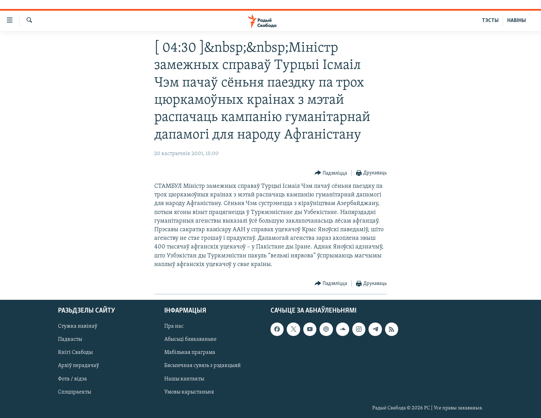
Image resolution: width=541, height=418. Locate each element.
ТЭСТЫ (490, 20)
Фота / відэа (72, 379)
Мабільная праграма (189, 352)
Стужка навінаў (77, 326)
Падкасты (70, 339)
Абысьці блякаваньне (190, 339)
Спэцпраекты (74, 392)
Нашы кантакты (184, 379)
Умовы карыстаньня (189, 392)
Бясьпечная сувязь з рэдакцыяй (202, 366)
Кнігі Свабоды (75, 352)
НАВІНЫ (516, 20)
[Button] (331, 173)
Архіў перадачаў (78, 366)
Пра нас (174, 326)
